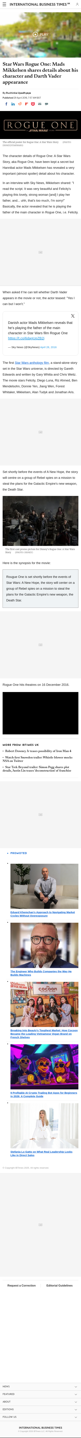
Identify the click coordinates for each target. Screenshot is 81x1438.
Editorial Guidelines (60, 1285)
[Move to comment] (46, 104)
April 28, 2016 (48, 347)
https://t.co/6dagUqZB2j (26, 338)
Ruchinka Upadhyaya (18, 92)
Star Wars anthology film (32, 363)
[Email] (40, 104)
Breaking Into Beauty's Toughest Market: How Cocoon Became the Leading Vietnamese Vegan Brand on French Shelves (44, 1034)
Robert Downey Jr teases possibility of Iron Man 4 (38, 751)
